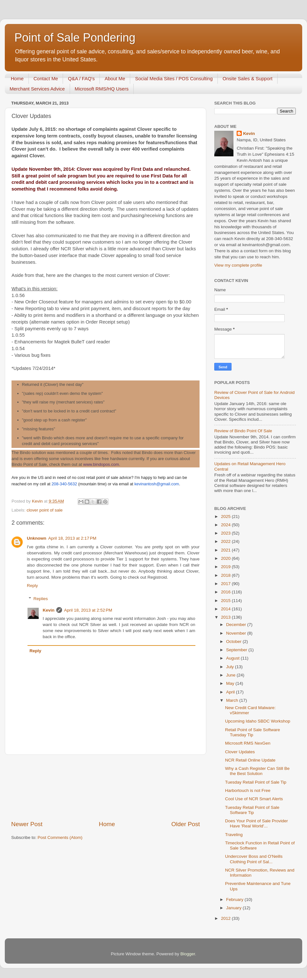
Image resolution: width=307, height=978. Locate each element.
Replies (41, 598)
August (233, 658)
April (231, 692)
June (231, 675)
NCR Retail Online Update (250, 760)
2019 (226, 566)
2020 (226, 558)
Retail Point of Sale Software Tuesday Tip (252, 732)
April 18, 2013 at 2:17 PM (72, 538)
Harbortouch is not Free (248, 790)
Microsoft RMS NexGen (248, 743)
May (230, 683)
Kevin (49, 610)
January (234, 907)
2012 (226, 918)
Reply (32, 585)
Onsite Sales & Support (247, 78)
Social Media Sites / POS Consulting (174, 78)
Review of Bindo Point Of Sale (243, 430)
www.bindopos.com (101, 464)
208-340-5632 (64, 483)
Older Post (185, 824)
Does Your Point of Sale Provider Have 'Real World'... (256, 823)
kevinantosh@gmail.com (156, 483)
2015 (226, 600)
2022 (226, 541)
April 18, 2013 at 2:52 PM (88, 610)
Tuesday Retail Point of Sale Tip (256, 782)
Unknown (36, 538)
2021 (226, 550)
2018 (226, 575)
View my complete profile (238, 265)
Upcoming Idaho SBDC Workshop (257, 721)
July (230, 666)
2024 (226, 524)
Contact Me (46, 78)
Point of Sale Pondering (74, 37)
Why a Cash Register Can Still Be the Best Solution (257, 771)
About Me (115, 78)
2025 (226, 516)
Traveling (234, 834)
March (232, 700)
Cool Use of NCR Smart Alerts (254, 798)
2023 (226, 533)
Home (17, 78)
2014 (226, 608)
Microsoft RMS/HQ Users (102, 88)
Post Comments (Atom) (60, 837)
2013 (226, 617)
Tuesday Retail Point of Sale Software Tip (252, 810)
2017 (226, 583)
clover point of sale (45, 510)
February (235, 899)
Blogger (187, 953)
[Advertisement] (106, 787)
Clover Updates (240, 751)
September (237, 649)
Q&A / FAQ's (81, 78)
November (236, 633)
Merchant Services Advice (37, 88)
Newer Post (27, 824)
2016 (226, 592)
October (234, 641)
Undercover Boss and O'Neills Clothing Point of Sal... (254, 859)
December (236, 624)
